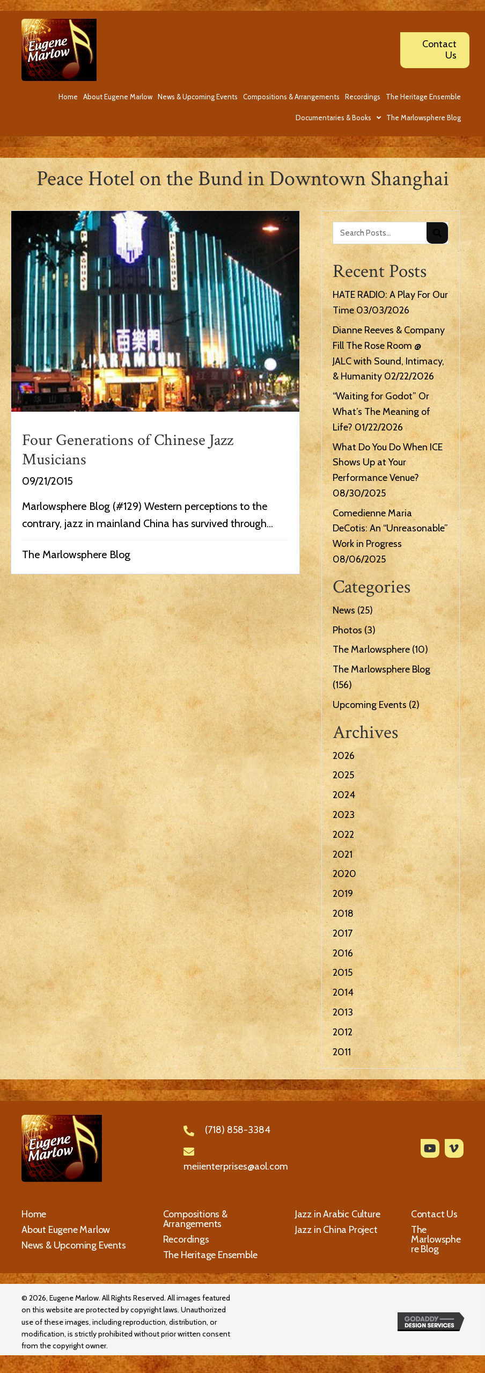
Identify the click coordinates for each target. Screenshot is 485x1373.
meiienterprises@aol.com (235, 1166)
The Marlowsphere (371, 649)
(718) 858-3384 (237, 1130)
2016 (343, 953)
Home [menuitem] (33, 1214)
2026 (344, 756)
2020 (344, 874)
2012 (342, 1032)
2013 (343, 1012)
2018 (343, 913)
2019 (343, 894)
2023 (344, 815)
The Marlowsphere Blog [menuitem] (436, 1239)
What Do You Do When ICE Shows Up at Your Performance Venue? (388, 462)
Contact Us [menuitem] (434, 1214)
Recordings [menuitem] (186, 1239)
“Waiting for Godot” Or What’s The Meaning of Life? (381, 411)
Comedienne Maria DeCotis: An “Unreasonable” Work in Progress (390, 528)
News (344, 610)
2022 (343, 835)
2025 (343, 775)
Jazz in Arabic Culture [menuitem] (337, 1214)
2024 (344, 795)
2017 (342, 933)
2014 (343, 992)
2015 (342, 972)
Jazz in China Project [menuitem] (336, 1230)
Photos (347, 630)
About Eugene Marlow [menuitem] (65, 1230)
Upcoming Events (370, 705)
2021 (342, 854)
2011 (342, 1052)
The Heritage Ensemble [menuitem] (210, 1255)
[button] (430, 1148)
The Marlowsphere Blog (76, 554)
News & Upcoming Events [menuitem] (73, 1245)
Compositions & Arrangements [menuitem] (195, 1219)
